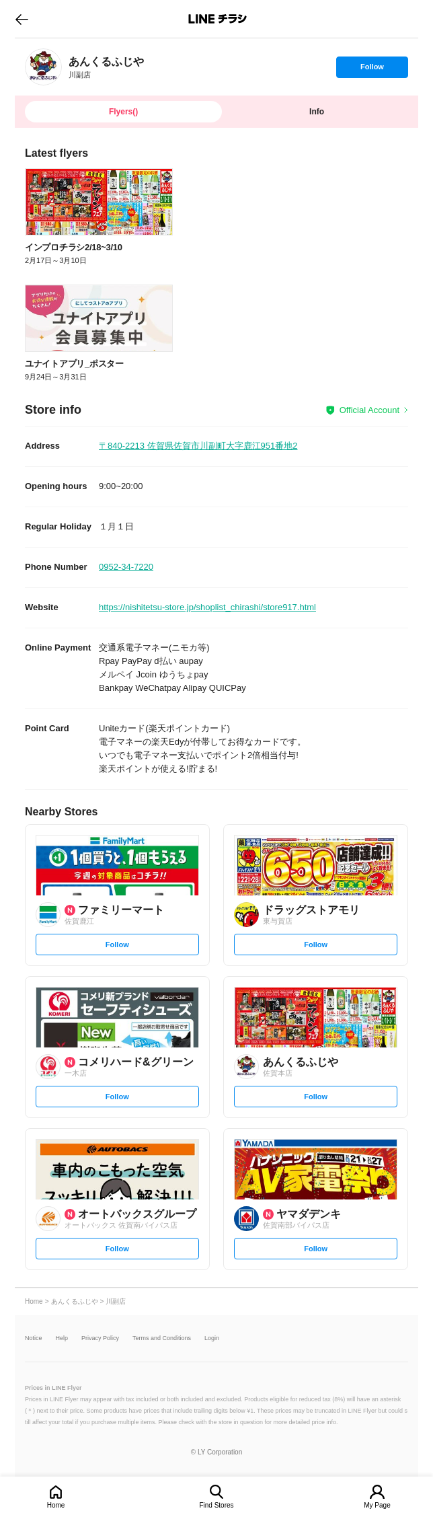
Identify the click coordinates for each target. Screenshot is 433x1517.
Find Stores (216, 1505)
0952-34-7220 (126, 567)
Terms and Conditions (161, 1338)
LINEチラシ (217, 19)
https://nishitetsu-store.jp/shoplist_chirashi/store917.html (207, 607)
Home (56, 1505)
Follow (372, 70)
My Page (377, 1505)
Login (211, 1338)
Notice (33, 1338)
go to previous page (22, 19)
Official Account (369, 410)
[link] (43, 66)
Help (62, 1338)
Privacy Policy (100, 1338)
